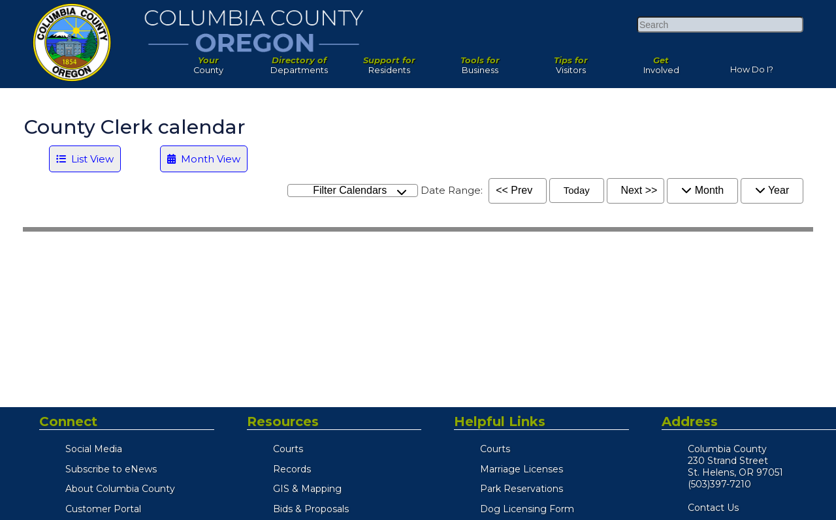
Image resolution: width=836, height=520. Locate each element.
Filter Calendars (360, 191)
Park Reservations (521, 489)
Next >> (638, 190)
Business (480, 62)
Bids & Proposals (311, 509)
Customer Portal (103, 509)
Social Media (93, 449)
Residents (389, 62)
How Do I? (751, 67)
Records (292, 469)
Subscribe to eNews (111, 469)
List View (85, 159)
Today (577, 190)
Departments (299, 62)
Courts (288, 449)
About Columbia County (120, 489)
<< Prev (514, 190)
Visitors (570, 62)
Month (702, 190)
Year (772, 190)
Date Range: (452, 190)
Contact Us (713, 507)
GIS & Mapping (307, 489)
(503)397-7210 (719, 484)
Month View (203, 159)
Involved (661, 62)
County (208, 62)
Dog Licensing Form (527, 509)
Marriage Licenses (521, 469)
